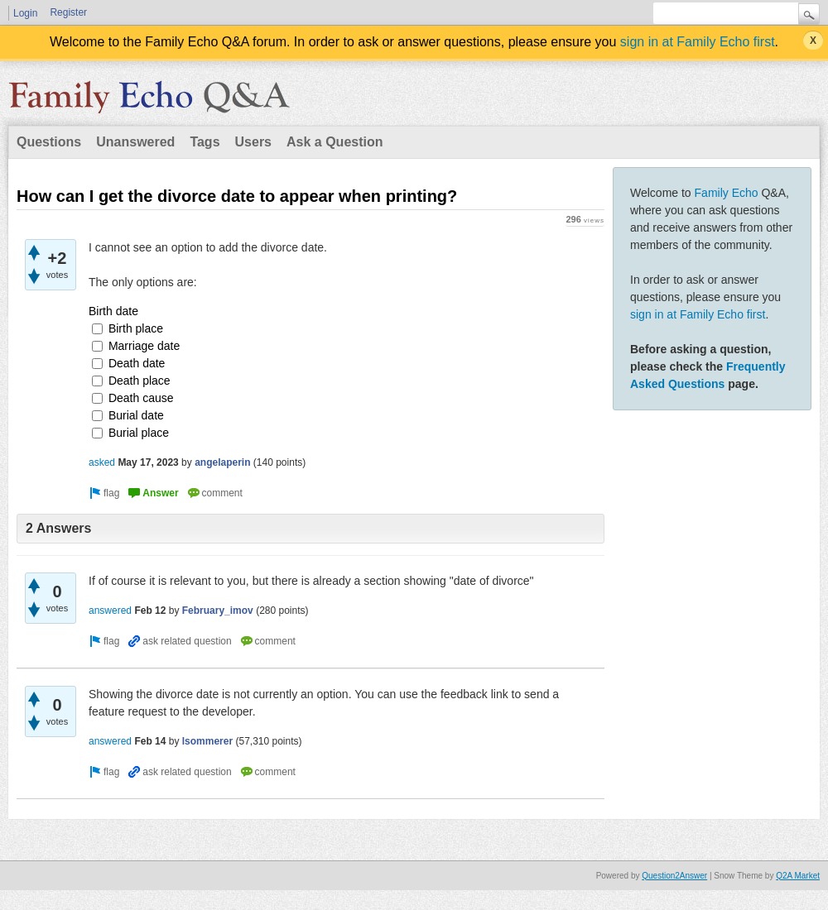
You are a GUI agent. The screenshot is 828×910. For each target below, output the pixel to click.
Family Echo (726, 192)
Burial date (136, 415)
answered (110, 610)
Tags (204, 142)
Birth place (135, 328)
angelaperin (222, 462)
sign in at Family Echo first (697, 42)
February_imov (217, 610)
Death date (137, 363)
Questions (49, 142)
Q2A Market (798, 875)
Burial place (138, 432)
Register (68, 12)
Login (25, 13)
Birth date (113, 311)
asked (102, 462)
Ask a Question (334, 142)
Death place (139, 380)
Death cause (141, 398)
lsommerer (207, 741)
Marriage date (144, 345)
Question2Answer (674, 875)
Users (253, 142)
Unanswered (135, 142)
